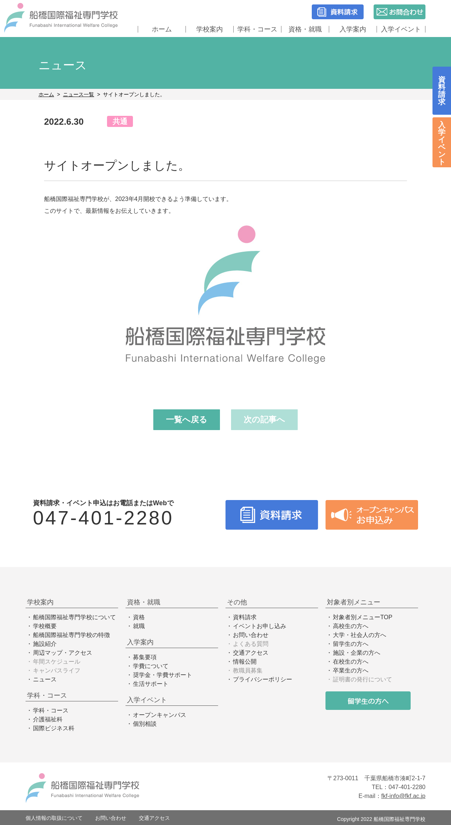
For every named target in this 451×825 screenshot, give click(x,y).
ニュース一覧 (78, 94)
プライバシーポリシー (262, 679)
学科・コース (257, 29)
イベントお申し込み (259, 626)
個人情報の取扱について (54, 818)
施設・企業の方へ (356, 653)
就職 (139, 626)
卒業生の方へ (350, 670)
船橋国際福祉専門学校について (74, 617)
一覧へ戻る (186, 419)
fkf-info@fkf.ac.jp (403, 796)
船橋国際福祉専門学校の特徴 (71, 635)
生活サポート (150, 684)
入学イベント (401, 29)
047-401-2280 (103, 518)
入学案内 (353, 29)
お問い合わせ (250, 635)
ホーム (162, 29)
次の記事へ (264, 419)
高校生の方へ (350, 626)
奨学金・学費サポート (162, 675)
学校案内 (209, 29)
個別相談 (145, 724)
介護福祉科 (48, 719)
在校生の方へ (350, 661)
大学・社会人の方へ (359, 635)
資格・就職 (305, 29)
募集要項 (145, 657)
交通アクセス (250, 653)
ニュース (45, 679)
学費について (150, 666)
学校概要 (45, 626)
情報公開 (245, 661)
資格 (139, 617)
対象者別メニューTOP (362, 617)
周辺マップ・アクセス (62, 653)
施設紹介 (45, 644)
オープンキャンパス (159, 715)
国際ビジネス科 (53, 728)
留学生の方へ (350, 644)
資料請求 (245, 617)
